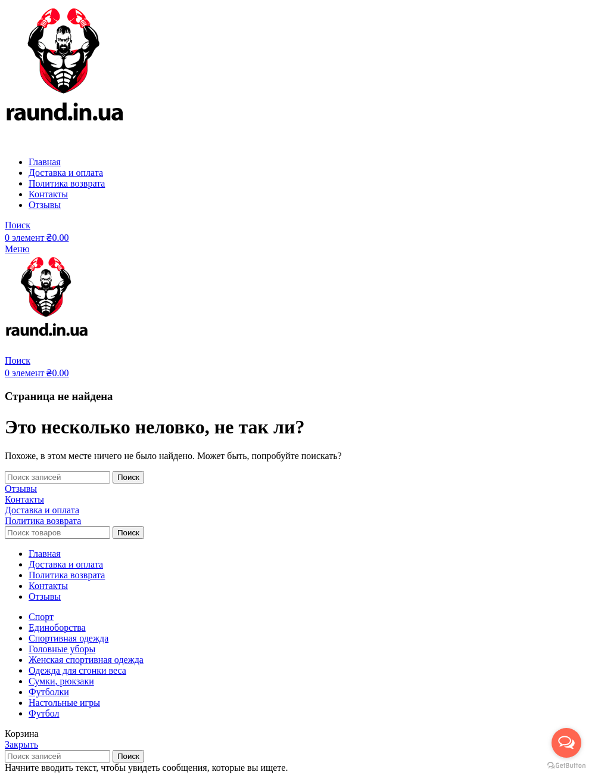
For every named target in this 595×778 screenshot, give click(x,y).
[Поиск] (17, 225)
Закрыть (21, 744)
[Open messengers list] (566, 743)
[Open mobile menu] (17, 249)
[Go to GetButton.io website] (566, 766)
